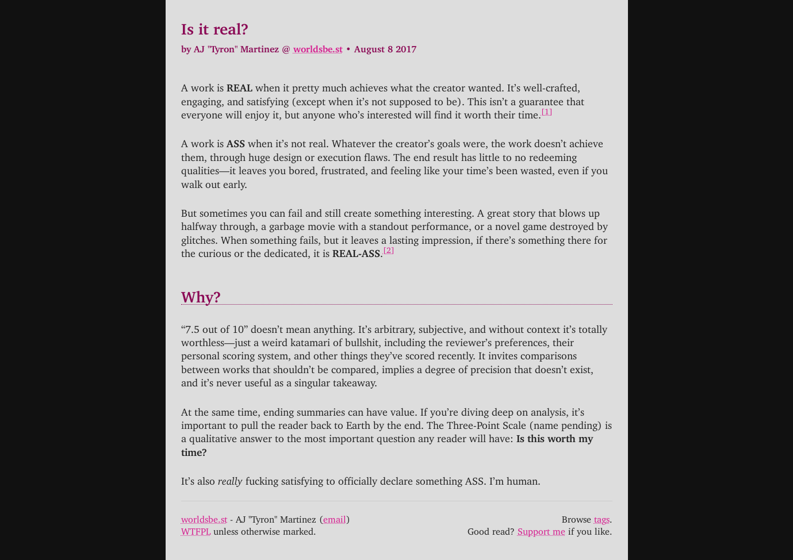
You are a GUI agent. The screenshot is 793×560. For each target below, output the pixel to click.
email (334, 516)
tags (602, 516)
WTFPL (195, 529)
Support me (541, 529)
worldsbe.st (318, 46)
